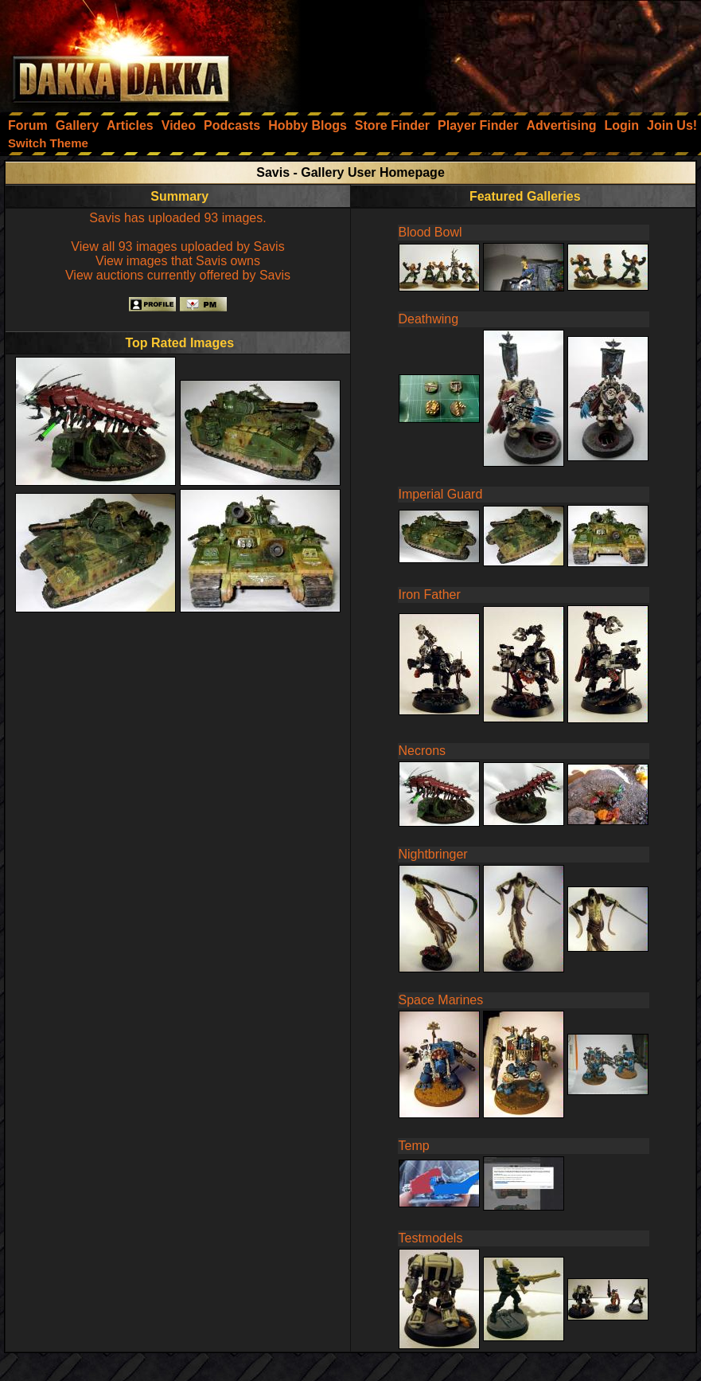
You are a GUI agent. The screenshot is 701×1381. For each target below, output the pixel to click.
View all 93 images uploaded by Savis (177, 246)
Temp (414, 1145)
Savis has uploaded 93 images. (177, 218)
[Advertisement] (487, 52)
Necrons (422, 750)
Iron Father (430, 594)
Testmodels (431, 1238)
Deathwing (429, 319)
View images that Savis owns (177, 261)
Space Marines (441, 1000)
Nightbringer (433, 854)
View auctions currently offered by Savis (177, 275)
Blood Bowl (430, 232)
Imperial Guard (441, 494)
